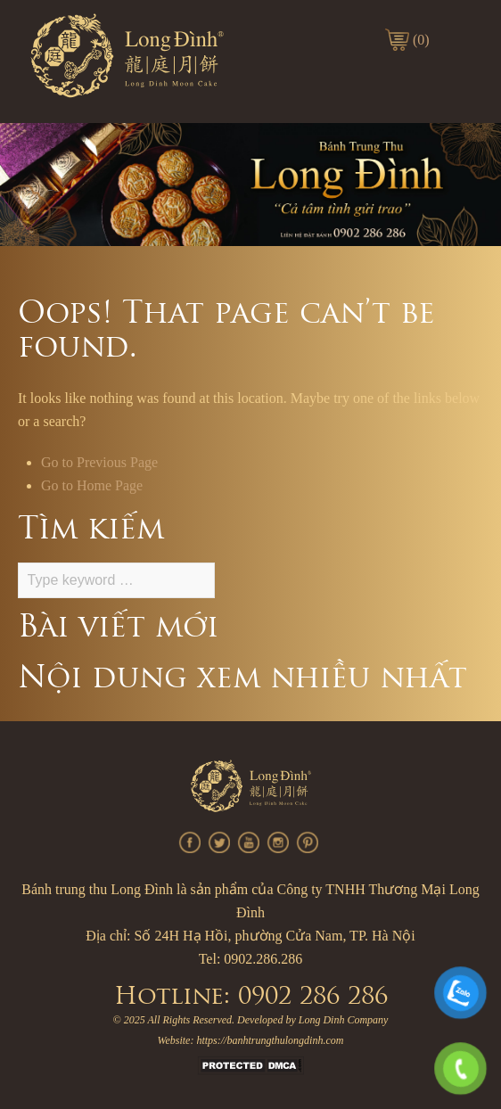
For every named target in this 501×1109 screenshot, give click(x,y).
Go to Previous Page (99, 462)
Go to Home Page (92, 485)
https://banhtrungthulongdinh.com (269, 1040)
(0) (421, 39)
